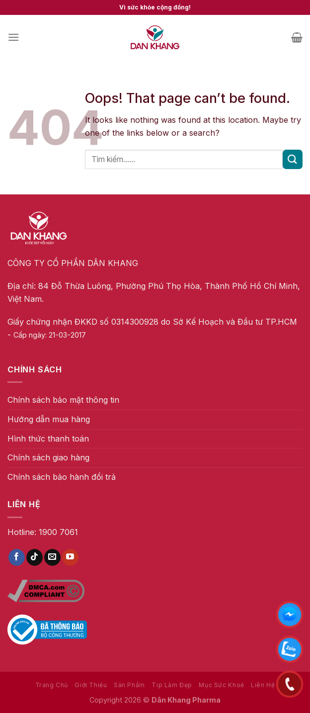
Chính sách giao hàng (48, 457)
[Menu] (13, 37)
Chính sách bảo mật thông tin (63, 400)
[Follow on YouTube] (70, 557)
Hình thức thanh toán (48, 439)
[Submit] (293, 159)
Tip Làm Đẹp (172, 685)
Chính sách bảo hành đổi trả (61, 477)
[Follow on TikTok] (34, 557)
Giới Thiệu (91, 685)
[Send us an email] (52, 557)
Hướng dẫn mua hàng (48, 419)
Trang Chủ (52, 685)
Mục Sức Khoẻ (221, 685)
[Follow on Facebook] (16, 557)
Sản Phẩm (129, 685)
